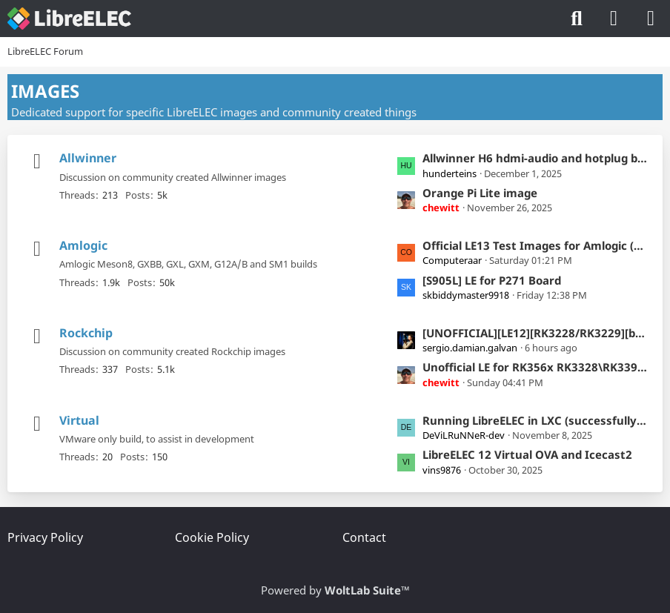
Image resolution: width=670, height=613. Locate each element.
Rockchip (86, 333)
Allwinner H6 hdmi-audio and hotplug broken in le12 (535, 157)
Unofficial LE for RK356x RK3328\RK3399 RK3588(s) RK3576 (535, 366)
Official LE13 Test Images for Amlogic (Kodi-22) (535, 245)
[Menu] (651, 18)
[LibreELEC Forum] (69, 18)
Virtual (79, 420)
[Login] (613, 18)
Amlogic (83, 245)
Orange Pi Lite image (479, 192)
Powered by (335, 590)
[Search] (576, 18)
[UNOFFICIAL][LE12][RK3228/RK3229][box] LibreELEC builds (535, 332)
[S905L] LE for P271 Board (491, 280)
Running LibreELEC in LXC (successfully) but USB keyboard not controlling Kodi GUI (535, 420)
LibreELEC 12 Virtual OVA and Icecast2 (527, 454)
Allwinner (87, 158)
